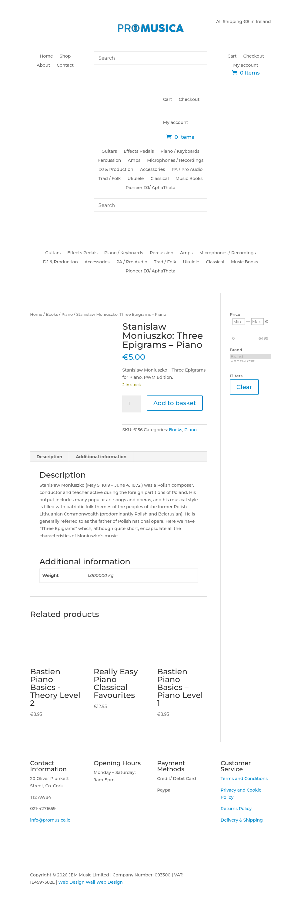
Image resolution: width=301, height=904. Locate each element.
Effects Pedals (139, 151)
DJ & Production (115, 169)
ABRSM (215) (250, 361)
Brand (250, 356)
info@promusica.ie (50, 820)
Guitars (109, 151)
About (43, 65)
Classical (159, 178)
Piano (67, 314)
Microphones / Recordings (175, 160)
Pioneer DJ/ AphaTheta (150, 187)
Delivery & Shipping (242, 820)
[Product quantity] (131, 403)
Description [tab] (49, 456)
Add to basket (174, 403)
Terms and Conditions (244, 778)
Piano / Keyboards (180, 151)
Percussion (109, 160)
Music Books (189, 178)
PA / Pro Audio (187, 169)
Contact (65, 65)
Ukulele (135, 178)
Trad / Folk (110, 178)
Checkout (253, 56)
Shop (65, 56)
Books (52, 314)
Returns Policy (236, 808)
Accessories (152, 169)
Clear (244, 387)
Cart (232, 56)
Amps (134, 160)
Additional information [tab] (101, 456)
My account (245, 65)
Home (46, 56)
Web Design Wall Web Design (90, 882)
